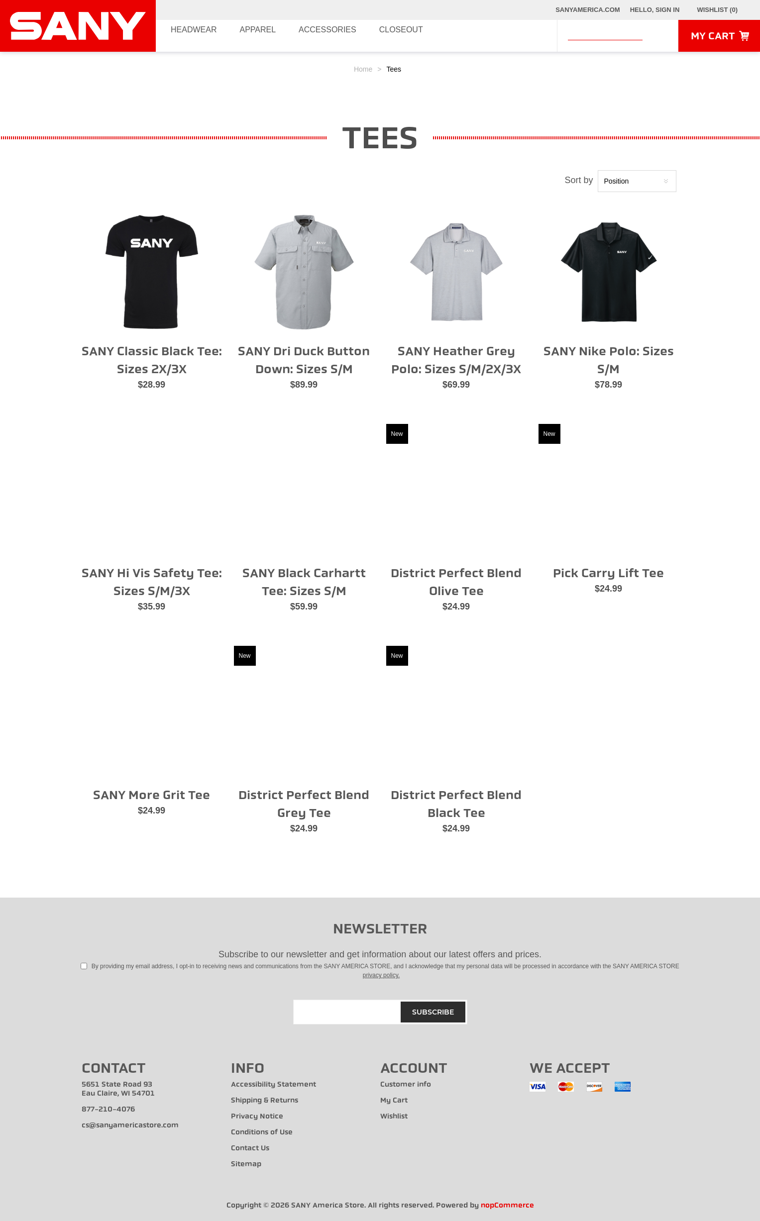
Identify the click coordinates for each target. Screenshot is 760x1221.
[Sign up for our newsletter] (380, 1012)
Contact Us (250, 1148)
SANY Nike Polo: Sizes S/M (608, 360)
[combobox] (605, 34)
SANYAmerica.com (587, 9)
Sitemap (246, 1164)
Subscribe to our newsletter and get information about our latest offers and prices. (380, 954)
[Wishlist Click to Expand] (717, 10)
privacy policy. (381, 975)
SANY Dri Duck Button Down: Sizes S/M (304, 360)
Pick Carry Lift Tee (608, 573)
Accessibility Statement (273, 1084)
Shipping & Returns (264, 1100)
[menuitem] (156, 1089)
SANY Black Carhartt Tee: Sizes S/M (304, 582)
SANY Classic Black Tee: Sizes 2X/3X (152, 360)
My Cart (394, 1100)
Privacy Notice (257, 1116)
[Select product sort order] (637, 181)
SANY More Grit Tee (151, 795)
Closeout (407, 35)
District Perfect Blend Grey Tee (303, 804)
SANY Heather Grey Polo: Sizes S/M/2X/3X (456, 360)
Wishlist (394, 1116)
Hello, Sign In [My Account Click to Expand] (655, 9)
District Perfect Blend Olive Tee (456, 582)
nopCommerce (507, 1205)
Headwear (191, 35)
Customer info (405, 1084)
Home (363, 69)
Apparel (258, 35)
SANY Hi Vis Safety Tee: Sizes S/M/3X (152, 582)
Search (657, 35)
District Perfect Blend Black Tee (456, 804)
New (397, 433)
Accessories (331, 35)
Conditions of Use (262, 1132)
